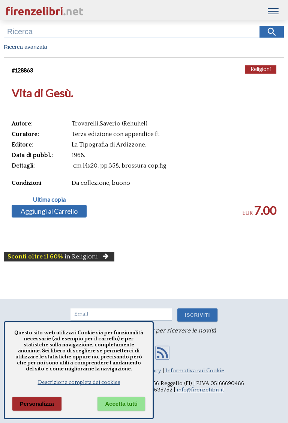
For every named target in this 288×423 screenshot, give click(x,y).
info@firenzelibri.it (200, 390)
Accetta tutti (121, 403)
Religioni (260, 69)
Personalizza (37, 403)
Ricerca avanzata (25, 47)
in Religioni (59, 256)
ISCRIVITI (197, 315)
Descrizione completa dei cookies (79, 382)
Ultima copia (49, 199)
